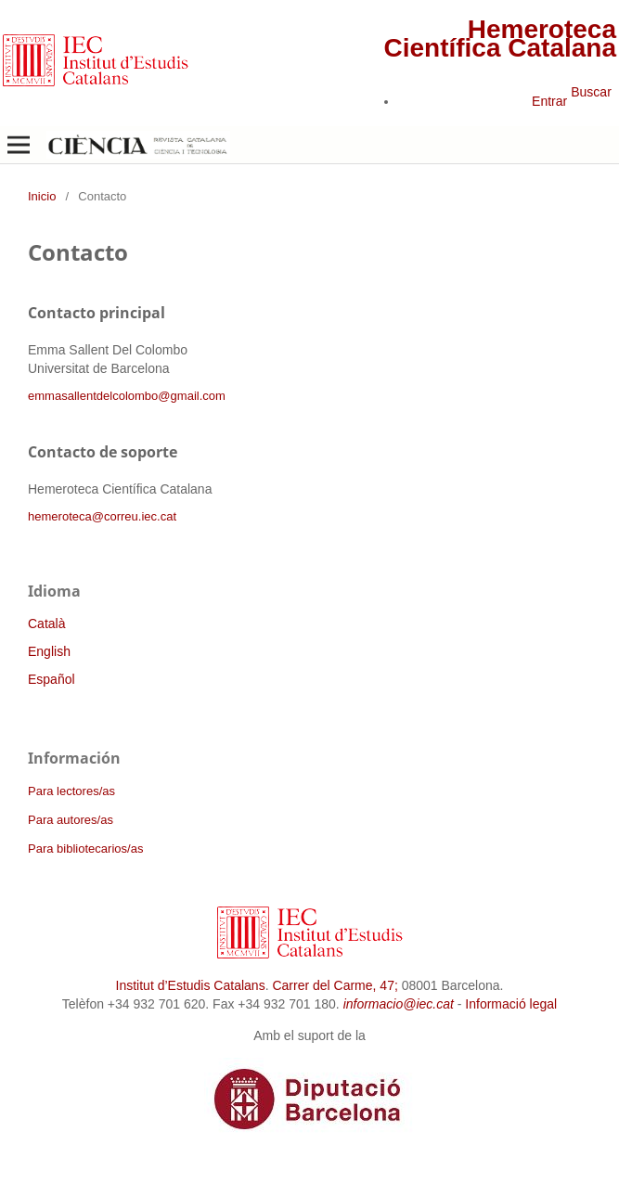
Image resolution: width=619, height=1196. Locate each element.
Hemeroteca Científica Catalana (499, 38)
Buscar (591, 91)
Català (46, 623)
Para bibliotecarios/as (85, 848)
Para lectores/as (71, 791)
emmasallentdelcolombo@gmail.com (127, 396)
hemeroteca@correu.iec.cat (102, 516)
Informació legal (511, 1004)
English (49, 651)
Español (51, 679)
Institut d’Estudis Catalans (190, 985)
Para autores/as (70, 820)
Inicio (42, 196)
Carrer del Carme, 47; (334, 985)
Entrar (549, 101)
